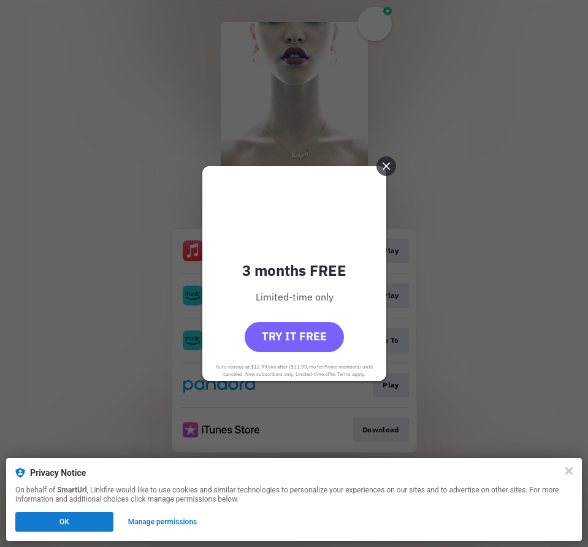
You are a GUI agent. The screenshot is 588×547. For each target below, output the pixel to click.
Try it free (294, 336)
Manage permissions (162, 522)
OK (64, 522)
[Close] (569, 471)
